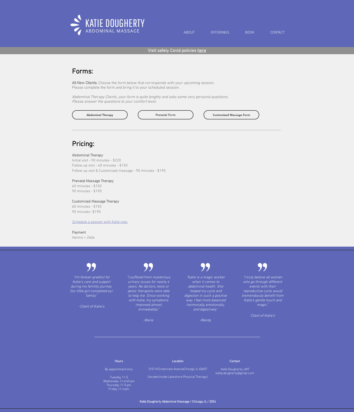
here (201, 51)
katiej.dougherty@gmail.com (235, 373)
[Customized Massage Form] (231, 114)
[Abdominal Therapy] (100, 114)
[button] (224, 32)
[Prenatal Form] (165, 114)
